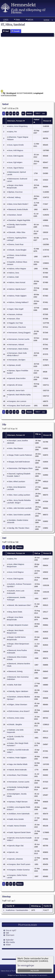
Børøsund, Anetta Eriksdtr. (18, 209)
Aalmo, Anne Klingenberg (18, 126)
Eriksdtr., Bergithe (15, 724)
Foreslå (15, 31)
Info (18, 23)
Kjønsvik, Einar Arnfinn (17, 378)
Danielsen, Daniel (15, 215)
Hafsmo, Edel (14, 277)
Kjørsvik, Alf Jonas (15, 385)
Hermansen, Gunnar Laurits (19, 339)
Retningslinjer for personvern (37, 975)
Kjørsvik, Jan (13, 852)
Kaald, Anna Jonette (16, 819)
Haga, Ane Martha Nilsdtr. (18, 764)
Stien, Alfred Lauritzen (17, 481)
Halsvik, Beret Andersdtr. (18, 770)
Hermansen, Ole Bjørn (17, 360)
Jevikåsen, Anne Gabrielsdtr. (19, 814)
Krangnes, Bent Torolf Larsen (19, 405)
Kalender (10, 940)
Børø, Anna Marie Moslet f (18, 204)
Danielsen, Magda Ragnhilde (19, 220)
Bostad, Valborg (14, 197)
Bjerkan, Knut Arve (16, 192)
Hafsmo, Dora (14, 273)
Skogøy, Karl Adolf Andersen (19, 462)
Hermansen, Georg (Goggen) (20, 333)
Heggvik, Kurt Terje (16, 323)
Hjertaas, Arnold (15, 365)
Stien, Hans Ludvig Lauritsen (19, 495)
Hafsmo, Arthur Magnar (17, 269)
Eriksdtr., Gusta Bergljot (17, 250)
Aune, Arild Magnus (16, 150)
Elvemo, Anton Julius (16, 718)
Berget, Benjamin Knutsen (18, 625)
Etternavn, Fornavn (16, 121)
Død (37, 553)
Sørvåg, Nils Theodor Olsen (19, 528)
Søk (7, 933)
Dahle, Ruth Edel (15, 685)
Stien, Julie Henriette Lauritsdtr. (20, 508)
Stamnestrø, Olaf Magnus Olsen (21, 468)
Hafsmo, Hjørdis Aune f (17, 289)
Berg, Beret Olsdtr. (16, 612)
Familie (11, 906)
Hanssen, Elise (14, 319)
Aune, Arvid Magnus (16, 572)
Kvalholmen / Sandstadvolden (17, 910)
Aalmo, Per (13, 132)
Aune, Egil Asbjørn (15, 162)
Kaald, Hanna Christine (17, 826)
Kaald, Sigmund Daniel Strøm (20, 832)
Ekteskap (36, 906)
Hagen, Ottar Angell (16, 309)
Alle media (10, 942)
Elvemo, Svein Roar (16, 244)
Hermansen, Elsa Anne (17, 327)
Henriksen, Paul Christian (18, 775)
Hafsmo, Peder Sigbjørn (18, 296)
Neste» (29, 113)
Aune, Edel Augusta (16, 156)
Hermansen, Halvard (16, 344)
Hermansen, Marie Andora (18, 349)
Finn (18, 19)
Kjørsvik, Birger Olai (16, 846)
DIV (29, 23)
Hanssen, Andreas (15, 314)
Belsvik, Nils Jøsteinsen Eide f (20, 605)
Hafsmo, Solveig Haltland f (18, 302)
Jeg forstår (34, 970)
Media (30, 19)
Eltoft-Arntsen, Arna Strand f (19, 711)
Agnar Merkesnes (21, 975)
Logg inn (5, 20)
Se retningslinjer (25, 965)
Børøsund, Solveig (16, 671)
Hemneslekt (23, 4)
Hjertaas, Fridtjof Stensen (18, 802)
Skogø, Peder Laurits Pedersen (20, 455)
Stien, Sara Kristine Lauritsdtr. (20, 515)
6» (23, 113)
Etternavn (10, 935)
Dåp (38, 434)
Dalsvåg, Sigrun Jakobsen (18, 691)
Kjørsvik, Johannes (16, 859)
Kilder (8, 944)
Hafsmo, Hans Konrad (17, 282)
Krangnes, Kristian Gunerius (19, 870)
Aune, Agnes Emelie (16, 145)
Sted (6, 31)
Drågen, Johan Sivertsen (18, 704)
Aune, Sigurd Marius (16, 168)
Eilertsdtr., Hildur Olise (17, 232)
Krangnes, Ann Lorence (17, 401)
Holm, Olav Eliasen (16, 448)
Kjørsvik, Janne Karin (16, 390)
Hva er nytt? (11, 930)
